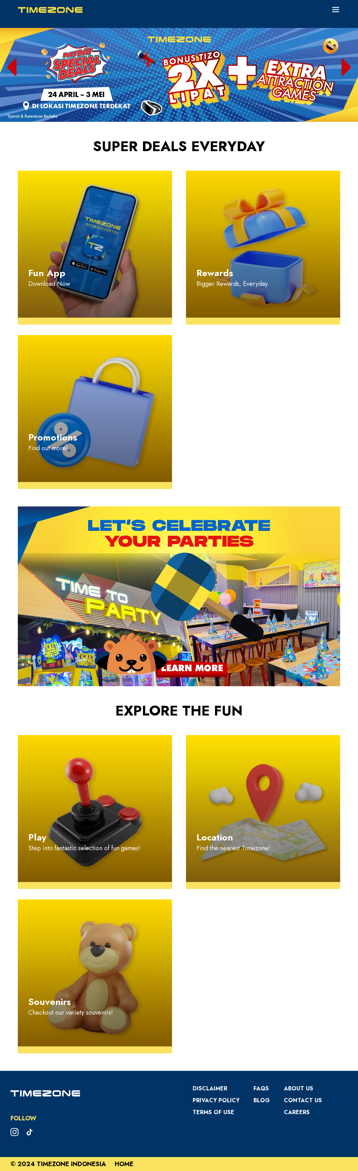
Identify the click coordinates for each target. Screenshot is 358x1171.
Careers (297, 1112)
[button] (11, 67)
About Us (298, 1088)
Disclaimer (210, 1088)
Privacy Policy (216, 1100)
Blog (261, 1100)
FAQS (261, 1088)
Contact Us (303, 1100)
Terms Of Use (213, 1112)
